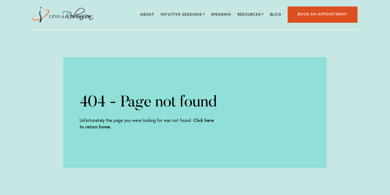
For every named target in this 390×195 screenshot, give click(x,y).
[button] (183, 14)
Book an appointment (322, 14)
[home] (62, 14)
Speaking (221, 14)
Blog (275, 14)
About (147, 14)
